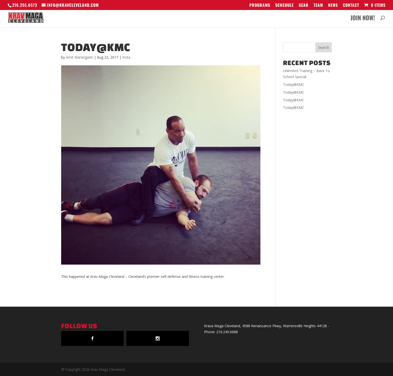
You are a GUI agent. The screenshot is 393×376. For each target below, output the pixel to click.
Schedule (284, 5)
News (333, 5)
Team (318, 5)
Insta (126, 57)
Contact (351, 5)
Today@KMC (293, 84)
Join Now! (362, 19)
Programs (259, 5)
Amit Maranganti (79, 57)
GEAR (304, 5)
